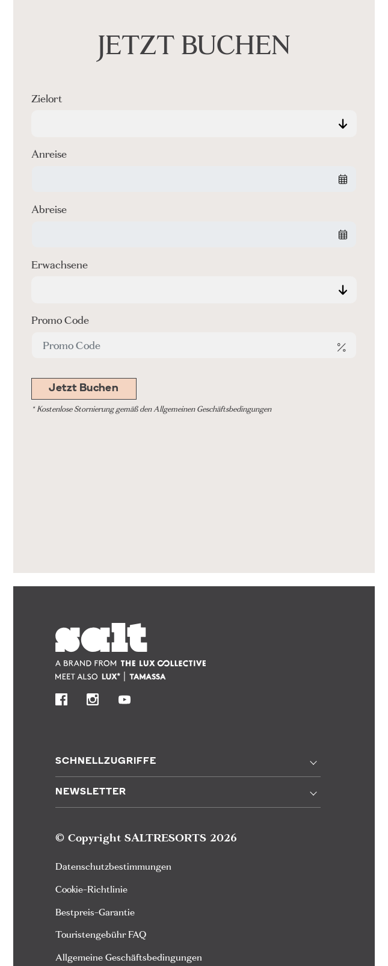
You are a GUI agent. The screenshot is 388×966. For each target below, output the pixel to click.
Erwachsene (59, 264)
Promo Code (60, 320)
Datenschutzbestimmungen (113, 866)
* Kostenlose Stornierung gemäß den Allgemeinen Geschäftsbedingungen (151, 409)
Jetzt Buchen (84, 388)
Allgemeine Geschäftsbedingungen (128, 957)
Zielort (46, 98)
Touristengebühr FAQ (100, 934)
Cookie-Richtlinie (91, 889)
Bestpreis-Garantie (95, 912)
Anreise (49, 154)
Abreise (49, 209)
